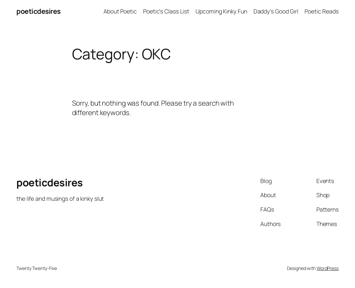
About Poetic (120, 11)
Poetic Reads (322, 11)
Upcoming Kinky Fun (221, 11)
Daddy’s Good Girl (275, 11)
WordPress (328, 268)
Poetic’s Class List (166, 11)
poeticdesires (38, 11)
